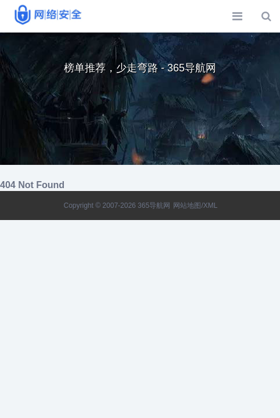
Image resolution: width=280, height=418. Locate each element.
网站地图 (187, 205)
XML (210, 205)
